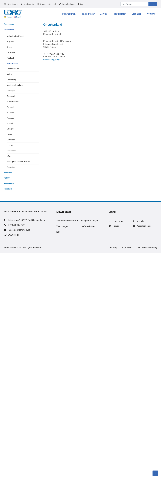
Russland (10, 118)
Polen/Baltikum (13, 101)
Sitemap (113, 247)
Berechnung (12, 4)
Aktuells (60, 221)
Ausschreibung (68, 4)
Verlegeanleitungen (89, 221)
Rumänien (11, 112)
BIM (58, 232)
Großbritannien (13, 69)
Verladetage (9, 183)
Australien (11, 167)
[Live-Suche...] (134, 4)
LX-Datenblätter (88, 226)
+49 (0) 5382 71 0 (16, 225)
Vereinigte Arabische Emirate (18, 162)
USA (9, 156)
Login (82, 4)
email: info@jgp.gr (51, 60)
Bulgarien (10, 41)
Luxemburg (11, 80)
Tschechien (11, 151)
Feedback (8, 189)
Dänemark (11, 52)
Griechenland (12, 63)
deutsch (9, 17)
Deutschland (9, 24)
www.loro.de (13, 235)
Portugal (10, 107)
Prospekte (73, 221)
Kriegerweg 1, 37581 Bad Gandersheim (26, 220)
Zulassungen (62, 226)
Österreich (11, 96)
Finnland (10, 58)
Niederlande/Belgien (15, 85)
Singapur (10, 129)
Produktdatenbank (48, 4)
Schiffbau (8, 173)
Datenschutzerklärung (147, 247)
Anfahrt (7, 178)
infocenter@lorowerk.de (19, 230)
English (18, 17)
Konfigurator (29, 4)
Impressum (127, 247)
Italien (9, 74)
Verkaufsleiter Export (15, 36)
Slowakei (10, 134)
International (9, 30)
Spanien (10, 145)
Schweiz (10, 123)
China (9, 47)
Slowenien (11, 140)
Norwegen (11, 91)
